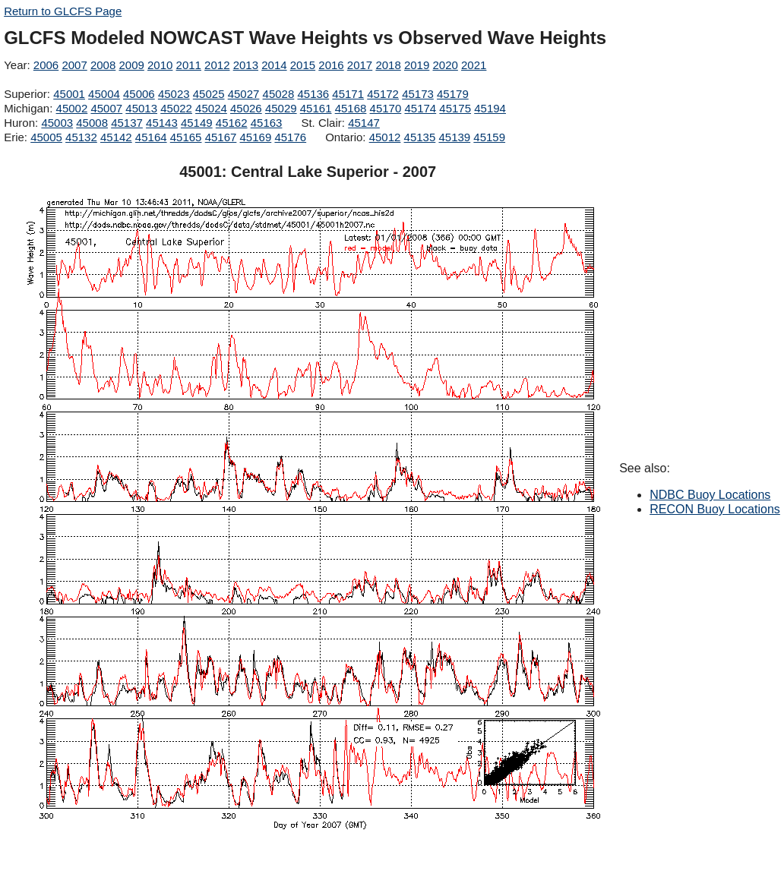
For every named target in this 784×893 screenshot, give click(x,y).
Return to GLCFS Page (63, 11)
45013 (141, 108)
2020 (444, 64)
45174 (420, 108)
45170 (386, 108)
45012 (385, 137)
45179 (453, 93)
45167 (221, 137)
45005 (46, 137)
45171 (348, 93)
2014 (273, 64)
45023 (174, 93)
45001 (69, 93)
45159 (489, 137)
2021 (473, 64)
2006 (45, 64)
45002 (72, 108)
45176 (290, 137)
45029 (281, 108)
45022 (176, 108)
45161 (316, 108)
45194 (490, 108)
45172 (383, 93)
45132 (81, 137)
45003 (57, 122)
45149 (197, 122)
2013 (245, 64)
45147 (364, 122)
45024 (211, 108)
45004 (104, 93)
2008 (102, 64)
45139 (454, 137)
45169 (256, 137)
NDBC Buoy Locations (710, 494)
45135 (420, 137)
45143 (162, 122)
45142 (116, 137)
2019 (416, 64)
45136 (313, 93)
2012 (216, 64)
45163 (267, 122)
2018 (387, 64)
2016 (330, 64)
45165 (186, 137)
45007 (106, 108)
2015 (302, 64)
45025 (209, 93)
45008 (92, 122)
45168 (351, 108)
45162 (232, 122)
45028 (279, 93)
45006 (139, 93)
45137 (127, 122)
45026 (246, 108)
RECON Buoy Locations (715, 509)
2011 (188, 64)
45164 (151, 137)
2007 (74, 64)
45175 (455, 108)
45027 (244, 93)
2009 (131, 64)
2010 (159, 64)
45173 (418, 93)
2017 (359, 64)
